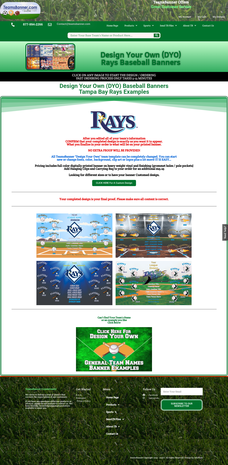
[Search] (156, 35)
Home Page (112, 25)
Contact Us (208, 25)
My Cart (202, 16)
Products (130, 25)
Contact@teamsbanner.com (73, 24)
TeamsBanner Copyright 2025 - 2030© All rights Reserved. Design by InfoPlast (166, 457)
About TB (189, 25)
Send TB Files (168, 25)
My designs (219, 16)
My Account (184, 16)
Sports (148, 25)
